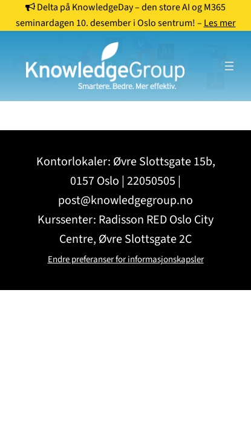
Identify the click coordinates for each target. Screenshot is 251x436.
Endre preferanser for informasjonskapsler (126, 259)
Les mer (220, 23)
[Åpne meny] (229, 66)
